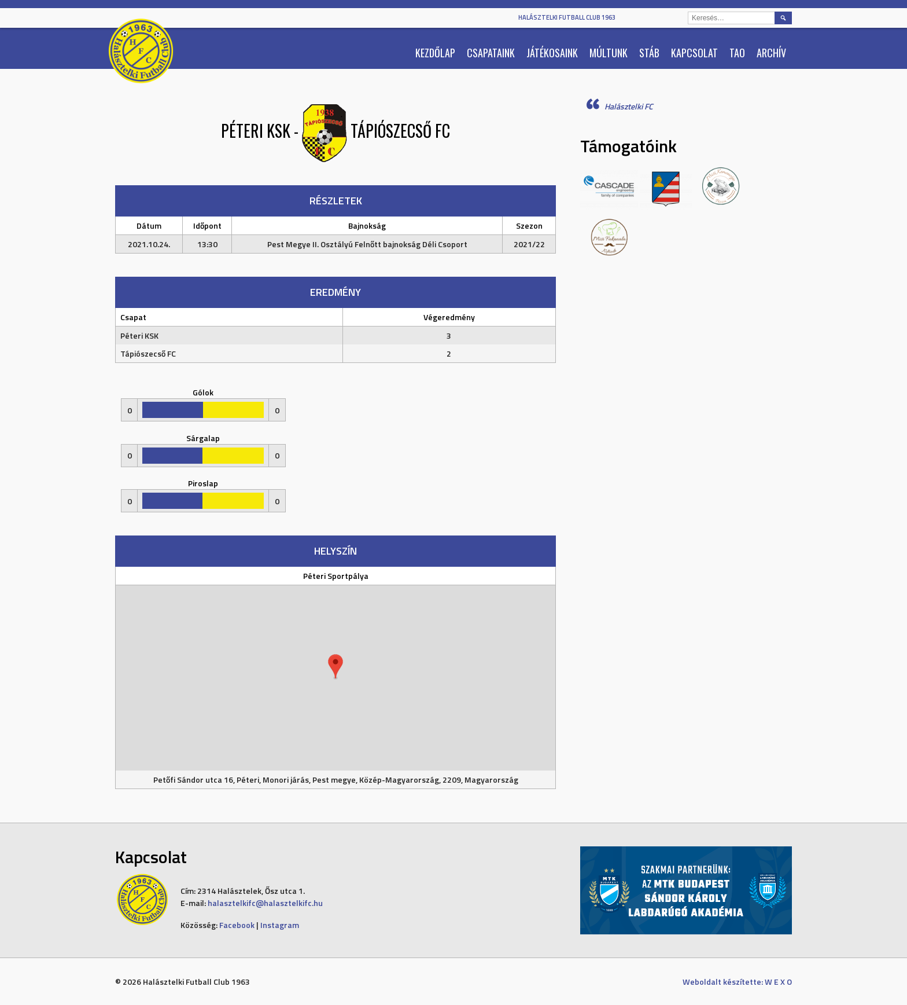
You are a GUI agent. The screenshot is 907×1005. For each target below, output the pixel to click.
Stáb (649, 52)
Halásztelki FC (628, 106)
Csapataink (491, 52)
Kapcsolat (694, 52)
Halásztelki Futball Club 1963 (566, 17)
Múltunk (608, 52)
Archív (771, 52)
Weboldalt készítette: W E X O (737, 981)
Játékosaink (552, 52)
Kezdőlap (435, 52)
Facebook (237, 925)
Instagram (279, 925)
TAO (737, 52)
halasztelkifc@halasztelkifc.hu (265, 903)
